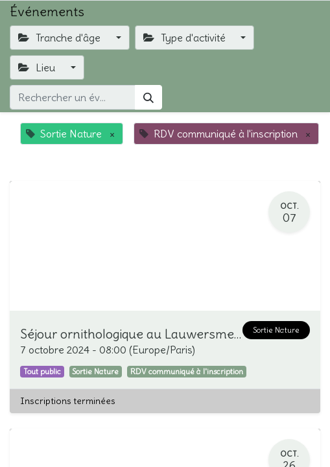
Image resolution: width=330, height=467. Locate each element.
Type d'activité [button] (185, 37)
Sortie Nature (276, 330)
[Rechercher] (148, 97)
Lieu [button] (38, 67)
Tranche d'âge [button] (60, 37)
